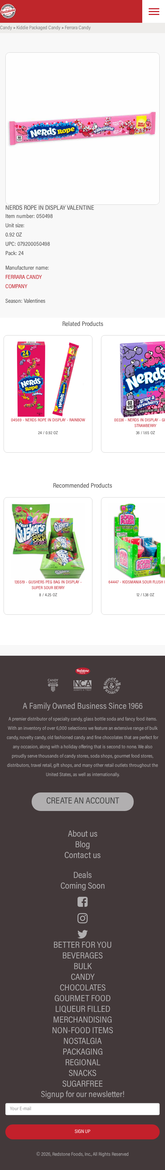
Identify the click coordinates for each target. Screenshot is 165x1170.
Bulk (83, 967)
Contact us (82, 856)
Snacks (82, 1074)
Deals (82, 876)
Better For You (82, 945)
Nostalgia (82, 1042)
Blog (82, 845)
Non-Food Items (82, 1031)
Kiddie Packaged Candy (38, 28)
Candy (6, 28)
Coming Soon (82, 886)
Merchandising (82, 1020)
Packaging (83, 1052)
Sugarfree (82, 1084)
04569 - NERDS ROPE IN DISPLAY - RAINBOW (48, 420)
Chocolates (83, 988)
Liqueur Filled (82, 1009)
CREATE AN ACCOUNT (82, 801)
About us (82, 834)
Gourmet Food (82, 999)
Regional (82, 1063)
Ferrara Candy (78, 28)
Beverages (82, 956)
